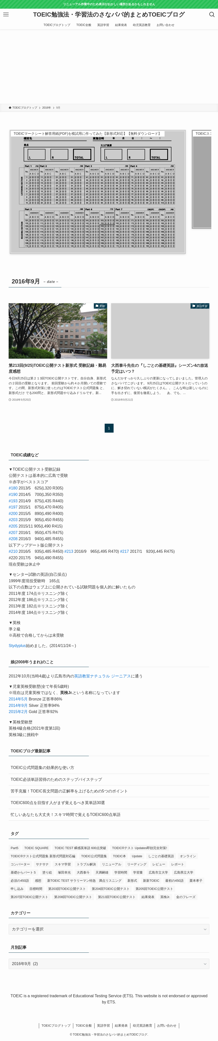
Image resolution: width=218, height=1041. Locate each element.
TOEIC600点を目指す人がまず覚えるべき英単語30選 (58, 803)
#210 (13, 551)
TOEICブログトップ (56, 1025)
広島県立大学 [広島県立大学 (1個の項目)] (183, 872)
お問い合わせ (166, 1025)
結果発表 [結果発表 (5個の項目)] (148, 897)
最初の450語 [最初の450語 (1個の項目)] (174, 880)
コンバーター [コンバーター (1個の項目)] (20, 864)
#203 (13, 520)
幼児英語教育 (142, 1025)
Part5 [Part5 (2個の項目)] (14, 848)
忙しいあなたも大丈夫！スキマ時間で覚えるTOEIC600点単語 (65, 814)
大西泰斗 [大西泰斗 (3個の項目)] (83, 872)
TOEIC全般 (84, 1025)
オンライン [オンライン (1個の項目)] (188, 856)
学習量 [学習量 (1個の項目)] (138, 872)
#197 (13, 507)
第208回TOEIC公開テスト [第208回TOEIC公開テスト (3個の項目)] (73, 897)
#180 (13, 488)
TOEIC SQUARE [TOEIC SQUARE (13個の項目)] (36, 848)
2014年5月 (18, 699)
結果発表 (121, 1025)
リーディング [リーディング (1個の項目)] (136, 864)
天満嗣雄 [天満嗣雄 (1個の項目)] (102, 872)
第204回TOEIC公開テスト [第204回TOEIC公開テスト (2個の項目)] (110, 889)
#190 (13, 494)
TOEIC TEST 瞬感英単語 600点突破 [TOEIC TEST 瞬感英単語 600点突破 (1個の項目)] (80, 848)
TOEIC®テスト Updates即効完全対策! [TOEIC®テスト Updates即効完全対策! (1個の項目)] (139, 848)
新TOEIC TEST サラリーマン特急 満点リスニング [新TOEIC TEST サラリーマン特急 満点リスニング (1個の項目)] (84, 880)
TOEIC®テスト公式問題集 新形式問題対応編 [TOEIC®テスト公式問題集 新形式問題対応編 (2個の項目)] (43, 856)
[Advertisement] (109, 66)
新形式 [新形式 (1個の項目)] (132, 880)
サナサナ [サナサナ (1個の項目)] (42, 864)
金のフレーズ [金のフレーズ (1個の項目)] (185, 897)
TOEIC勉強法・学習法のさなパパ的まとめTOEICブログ (109, 15)
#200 (13, 513)
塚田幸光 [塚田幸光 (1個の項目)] (64, 872)
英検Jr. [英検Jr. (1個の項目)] (165, 897)
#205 (13, 526)
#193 (13, 501)
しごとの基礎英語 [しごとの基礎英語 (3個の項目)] (161, 856)
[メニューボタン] (6, 15)
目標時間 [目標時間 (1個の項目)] (35, 889)
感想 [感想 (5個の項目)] (38, 880)
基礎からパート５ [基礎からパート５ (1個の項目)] (23, 872)
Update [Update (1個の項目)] (137, 856)
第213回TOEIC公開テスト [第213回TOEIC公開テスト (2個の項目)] (117, 897)
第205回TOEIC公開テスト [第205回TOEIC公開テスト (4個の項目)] (154, 889)
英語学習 (103, 1025)
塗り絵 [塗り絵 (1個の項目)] (47, 872)
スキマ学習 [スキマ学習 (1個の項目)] (63, 864)
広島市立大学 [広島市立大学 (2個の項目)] (158, 872)
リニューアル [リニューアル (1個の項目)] (111, 864)
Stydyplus (17, 646)
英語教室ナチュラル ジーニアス (102, 676)
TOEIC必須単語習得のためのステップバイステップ (56, 779)
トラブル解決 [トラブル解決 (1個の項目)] (86, 864)
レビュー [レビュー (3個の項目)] (158, 864)
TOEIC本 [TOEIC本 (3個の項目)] (119, 856)
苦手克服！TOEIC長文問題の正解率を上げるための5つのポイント (69, 791)
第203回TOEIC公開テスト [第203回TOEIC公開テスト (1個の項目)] (67, 889)
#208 (13, 539)
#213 (68, 551)
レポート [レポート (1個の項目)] (177, 864)
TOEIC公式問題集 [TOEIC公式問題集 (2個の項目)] (94, 856)
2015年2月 (18, 712)
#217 (124, 551)
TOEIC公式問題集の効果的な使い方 (42, 767)
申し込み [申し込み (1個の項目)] (17, 889)
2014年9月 (18, 705)
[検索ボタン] (212, 15)
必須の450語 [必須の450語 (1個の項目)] (20, 880)
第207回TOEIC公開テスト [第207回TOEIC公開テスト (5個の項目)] (29, 897)
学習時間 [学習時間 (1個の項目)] (120, 872)
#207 (13, 533)
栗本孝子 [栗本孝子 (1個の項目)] (196, 880)
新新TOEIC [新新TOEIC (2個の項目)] (151, 880)
